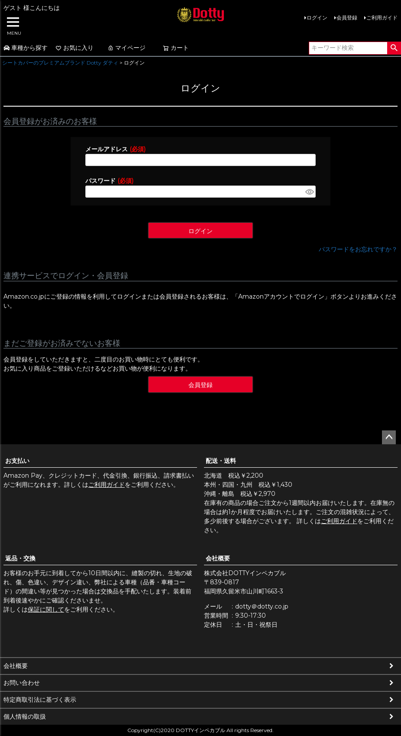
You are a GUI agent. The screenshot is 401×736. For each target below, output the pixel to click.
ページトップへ (389, 437)
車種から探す (25, 48)
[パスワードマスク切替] (309, 191)
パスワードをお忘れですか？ (358, 249)
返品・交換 (20, 558)
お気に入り (74, 48)
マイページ (126, 48)
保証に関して (46, 609)
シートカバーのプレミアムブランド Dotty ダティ (60, 62)
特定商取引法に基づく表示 (39, 699)
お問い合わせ (21, 683)
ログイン (317, 17)
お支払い (17, 461)
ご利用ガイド (382, 17)
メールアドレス (115, 149)
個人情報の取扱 (24, 716)
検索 (394, 48)
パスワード (109, 181)
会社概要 (218, 558)
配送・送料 (221, 461)
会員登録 (346, 17)
